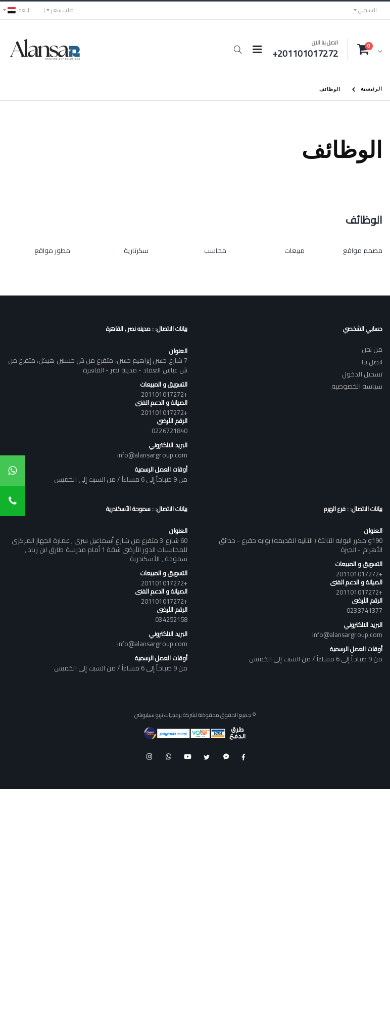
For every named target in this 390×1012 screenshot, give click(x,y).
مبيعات (294, 250)
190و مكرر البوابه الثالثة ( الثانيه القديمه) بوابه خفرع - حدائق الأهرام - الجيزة (300, 545)
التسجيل (367, 10)
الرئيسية (371, 88)
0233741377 (364, 610)
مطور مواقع (52, 250)
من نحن (372, 349)
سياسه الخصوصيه (356, 386)
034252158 (171, 619)
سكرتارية (136, 250)
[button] (237, 49)
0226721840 (169, 431)
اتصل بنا (372, 362)
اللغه (19, 10)
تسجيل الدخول (362, 374)
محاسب (215, 250)
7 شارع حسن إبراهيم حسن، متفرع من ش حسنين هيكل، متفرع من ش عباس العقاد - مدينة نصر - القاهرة (97, 364)
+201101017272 (164, 394)
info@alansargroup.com (152, 455)
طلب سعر (62, 10)
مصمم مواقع (362, 250)
